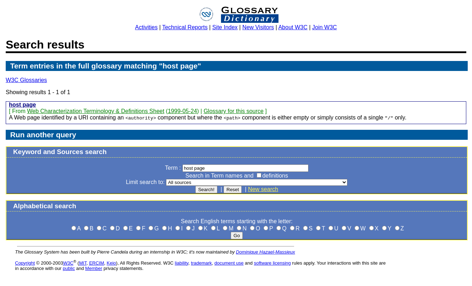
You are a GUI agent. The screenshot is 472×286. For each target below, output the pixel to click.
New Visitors (258, 27)
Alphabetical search (44, 206)
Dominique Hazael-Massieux (265, 252)
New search (263, 189)
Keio (111, 263)
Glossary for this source (233, 111)
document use (229, 263)
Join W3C (324, 27)
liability (182, 263)
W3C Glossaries (26, 80)
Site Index (224, 27)
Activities (146, 27)
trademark (201, 263)
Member (93, 268)
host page (22, 105)
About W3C (292, 27)
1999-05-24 (182, 111)
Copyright (25, 263)
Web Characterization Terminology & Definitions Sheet (96, 111)
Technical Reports (184, 27)
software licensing (272, 263)
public (69, 268)
